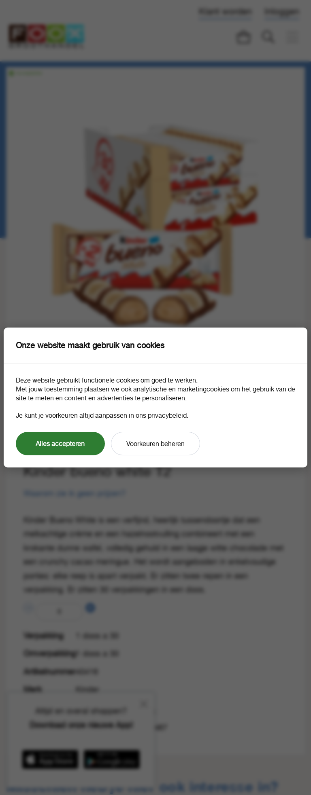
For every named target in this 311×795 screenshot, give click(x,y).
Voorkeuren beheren (155, 443)
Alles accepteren (60, 443)
